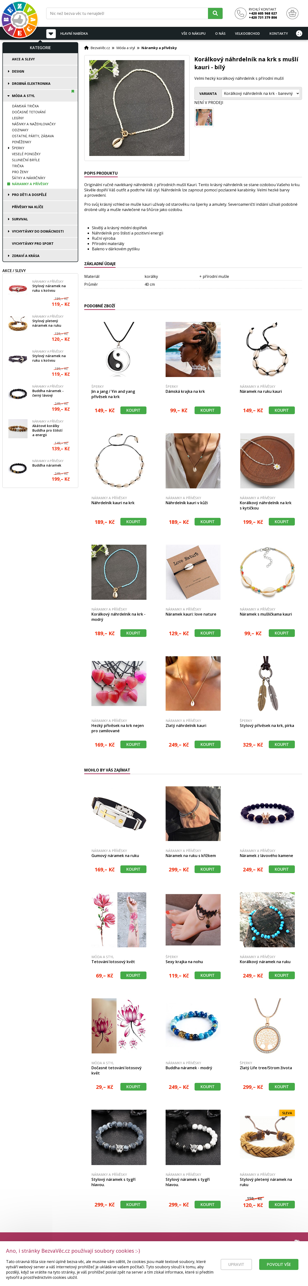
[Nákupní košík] (292, 13)
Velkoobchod (247, 33)
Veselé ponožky (26, 154)
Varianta (208, 93)
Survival (20, 219)
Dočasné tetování (28, 112)
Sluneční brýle (26, 160)
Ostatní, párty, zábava (33, 136)
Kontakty (278, 33)
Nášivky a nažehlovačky (34, 124)
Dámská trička (25, 106)
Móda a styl (23, 95)
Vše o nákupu (193, 33)
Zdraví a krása (25, 255)
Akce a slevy (23, 59)
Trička (18, 166)
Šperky (18, 148)
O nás (220, 33)
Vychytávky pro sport (33, 243)
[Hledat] (215, 13)
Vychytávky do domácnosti (38, 231)
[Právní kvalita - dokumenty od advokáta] (52, 1253)
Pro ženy (20, 172)
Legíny (18, 118)
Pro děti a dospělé (29, 194)
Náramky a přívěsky (30, 184)
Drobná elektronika (31, 83)
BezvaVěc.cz (100, 47)
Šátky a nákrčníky (28, 178)
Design (18, 71)
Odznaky (20, 130)
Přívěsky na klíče (27, 207)
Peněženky (21, 142)
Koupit (133, 410)
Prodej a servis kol (283, 1259)
